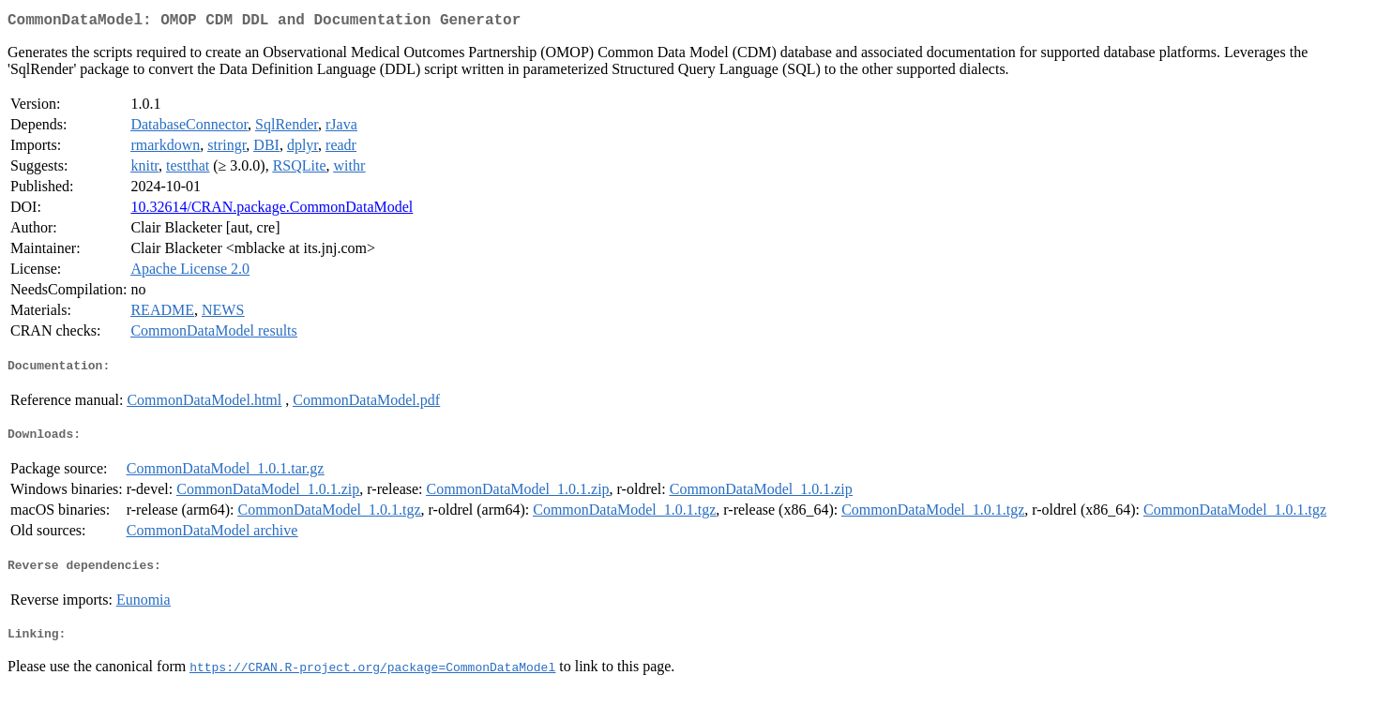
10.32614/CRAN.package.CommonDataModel (271, 210)
